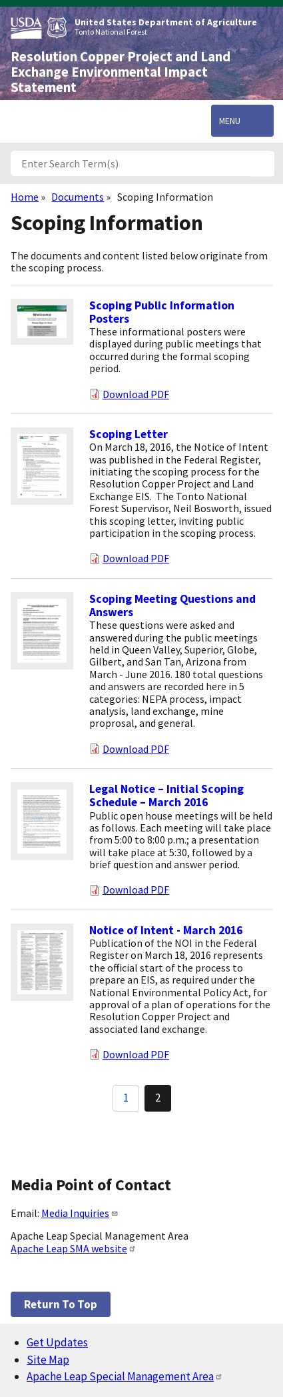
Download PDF (136, 394)
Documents (77, 196)
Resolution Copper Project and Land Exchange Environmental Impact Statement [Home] (120, 72)
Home (25, 196)
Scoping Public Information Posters (161, 312)
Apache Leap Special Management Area (125, 1376)
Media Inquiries (80, 1213)
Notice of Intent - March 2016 (165, 930)
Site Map (48, 1359)
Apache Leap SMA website (74, 1248)
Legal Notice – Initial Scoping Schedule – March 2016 (166, 796)
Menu (229, 121)
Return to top (60, 1304)
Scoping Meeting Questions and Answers (172, 605)
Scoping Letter (128, 434)
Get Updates (57, 1342)
